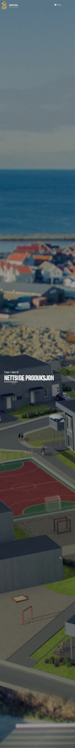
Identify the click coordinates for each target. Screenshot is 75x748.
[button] (58, 4)
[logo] (10, 5)
